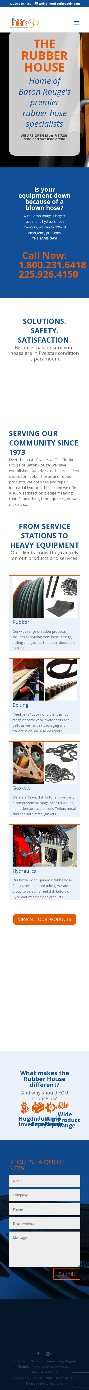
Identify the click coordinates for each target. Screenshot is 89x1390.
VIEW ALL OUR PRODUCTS (44, 919)
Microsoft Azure (44, 1372)
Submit (67, 1274)
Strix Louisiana (43, 1361)
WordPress (59, 1366)
